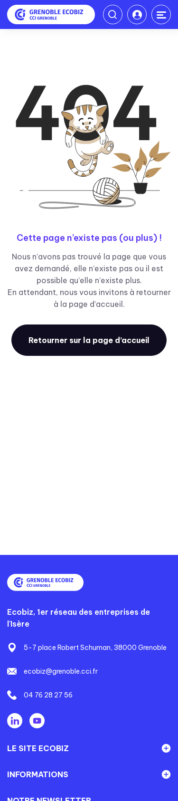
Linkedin (14, 720)
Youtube (37, 720)
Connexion (137, 14)
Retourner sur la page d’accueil (89, 340)
